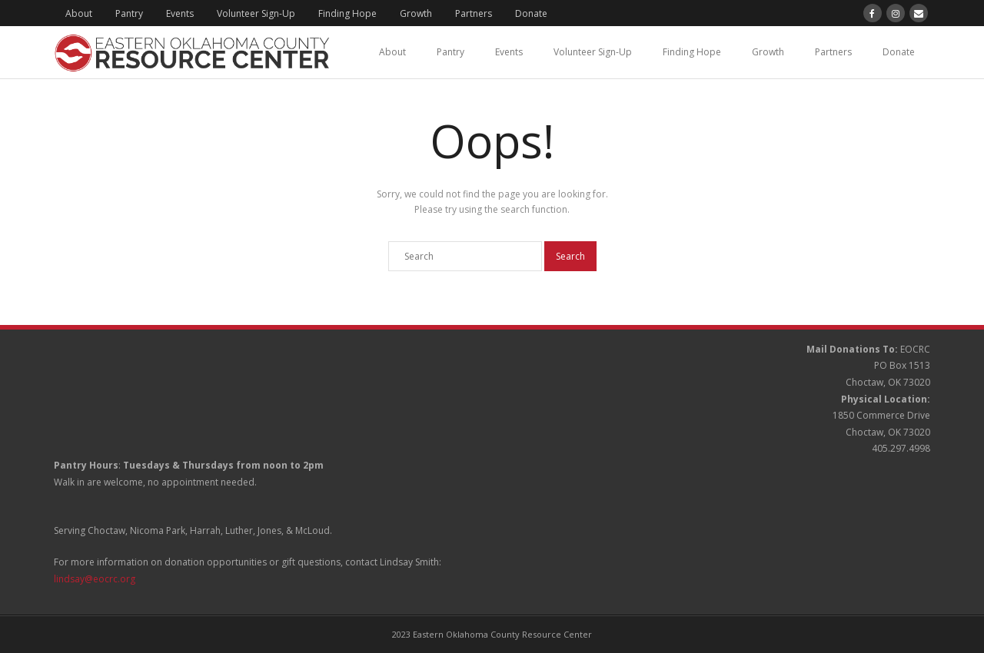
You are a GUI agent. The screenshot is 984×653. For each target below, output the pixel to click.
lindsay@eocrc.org (94, 578)
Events (180, 13)
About (78, 13)
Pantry (129, 13)
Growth (416, 13)
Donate (531, 13)
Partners (473, 13)
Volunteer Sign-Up (256, 13)
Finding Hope (347, 13)
